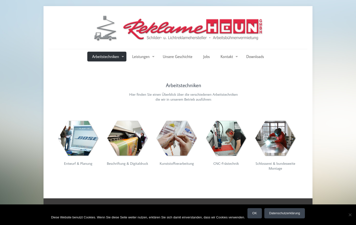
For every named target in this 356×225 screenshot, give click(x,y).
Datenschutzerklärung (284, 213)
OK (254, 213)
